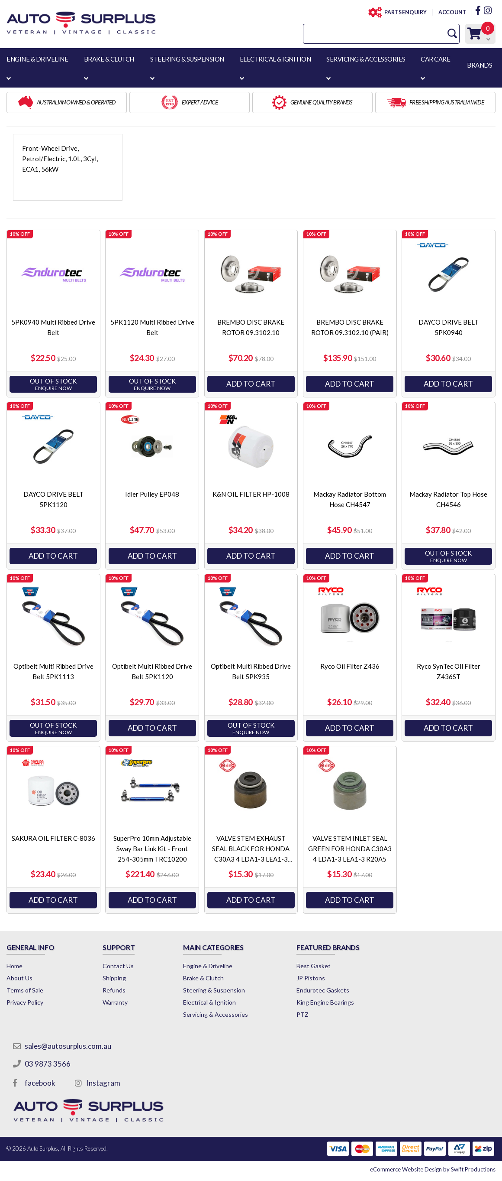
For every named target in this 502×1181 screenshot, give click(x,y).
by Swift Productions (433, 1169)
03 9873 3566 (48, 1063)
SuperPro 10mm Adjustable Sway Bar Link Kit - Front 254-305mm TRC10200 (152, 848)
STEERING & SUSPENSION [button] (187, 59)
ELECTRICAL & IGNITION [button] (275, 59)
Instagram (103, 1082)
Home (14, 966)
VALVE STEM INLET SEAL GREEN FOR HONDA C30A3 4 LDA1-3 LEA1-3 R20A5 (350, 848)
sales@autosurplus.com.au (68, 1046)
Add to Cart (251, 383)
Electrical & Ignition (209, 1002)
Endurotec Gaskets (322, 990)
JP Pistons (310, 978)
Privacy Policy (24, 1002)
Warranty (115, 1002)
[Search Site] (452, 33)
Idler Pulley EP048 (152, 494)
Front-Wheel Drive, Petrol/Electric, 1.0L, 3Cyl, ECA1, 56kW (60, 158)
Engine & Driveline (207, 966)
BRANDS (479, 65)
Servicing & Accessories (215, 1014)
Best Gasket (313, 966)
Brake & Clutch (203, 978)
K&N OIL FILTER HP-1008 (251, 494)
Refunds (114, 990)
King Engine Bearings (325, 1002)
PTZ (302, 1014)
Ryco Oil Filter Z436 (350, 666)
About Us (19, 978)
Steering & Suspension (214, 990)
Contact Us (118, 966)
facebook (40, 1082)
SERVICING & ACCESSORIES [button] (365, 59)
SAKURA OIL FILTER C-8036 (53, 838)
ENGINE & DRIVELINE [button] (37, 59)
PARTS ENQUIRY (403, 12)
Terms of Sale (24, 990)
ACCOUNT (452, 12)
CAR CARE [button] (435, 59)
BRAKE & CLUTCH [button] (109, 59)
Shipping (114, 978)
